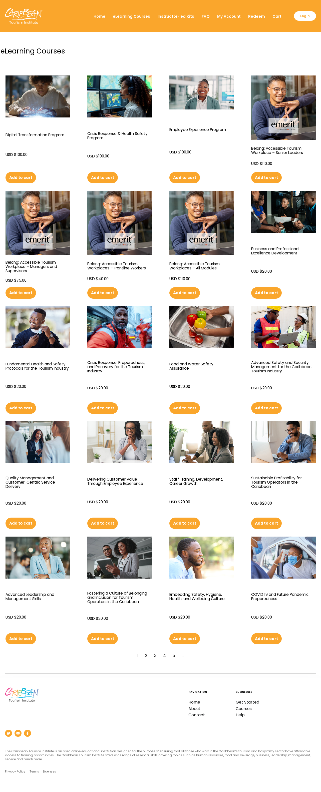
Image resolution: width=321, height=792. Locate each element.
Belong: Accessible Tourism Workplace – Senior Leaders (281, 150)
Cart (298, 10)
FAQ (228, 10)
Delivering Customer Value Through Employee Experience (116, 483)
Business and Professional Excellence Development (279, 251)
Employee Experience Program (192, 130)
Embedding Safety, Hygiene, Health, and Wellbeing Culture (201, 598)
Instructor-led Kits (198, 10)
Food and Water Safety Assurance (194, 367)
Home (121, 10)
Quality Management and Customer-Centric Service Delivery (34, 483)
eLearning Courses (153, 10)
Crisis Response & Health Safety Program (113, 135)
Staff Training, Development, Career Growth (200, 482)
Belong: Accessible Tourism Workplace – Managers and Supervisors (35, 266)
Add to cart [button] (22, 178)
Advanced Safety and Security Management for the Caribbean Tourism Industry (283, 367)
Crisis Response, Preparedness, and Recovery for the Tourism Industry (118, 367)
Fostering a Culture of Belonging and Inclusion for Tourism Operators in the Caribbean (116, 599)
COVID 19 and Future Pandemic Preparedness (277, 598)
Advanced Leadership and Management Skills (34, 598)
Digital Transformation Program (30, 135)
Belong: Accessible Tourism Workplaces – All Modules (198, 266)
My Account (251, 10)
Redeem (278, 10)
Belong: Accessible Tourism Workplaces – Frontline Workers (116, 266)
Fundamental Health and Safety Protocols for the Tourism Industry (33, 367)
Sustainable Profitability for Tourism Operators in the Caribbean (280, 483)
